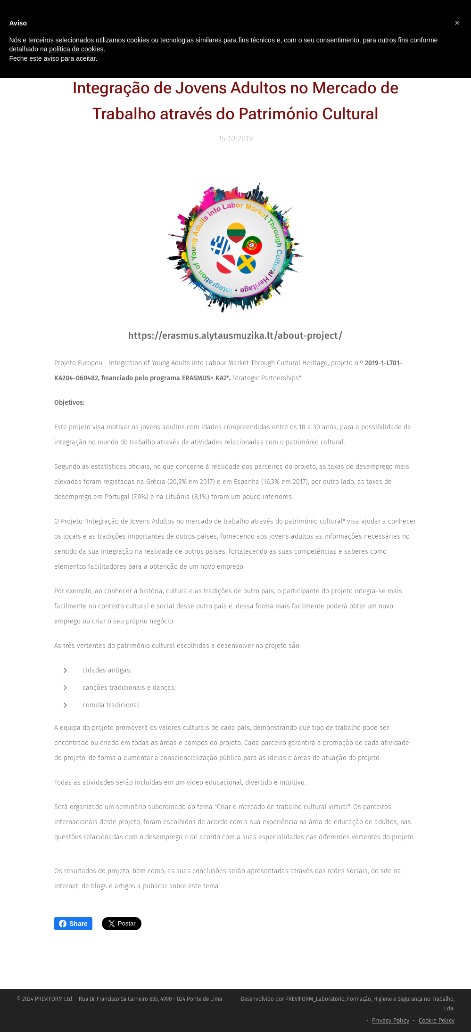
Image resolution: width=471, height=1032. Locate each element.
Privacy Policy (390, 1020)
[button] (457, 22)
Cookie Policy (436, 1020)
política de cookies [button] (76, 49)
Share (73, 923)
